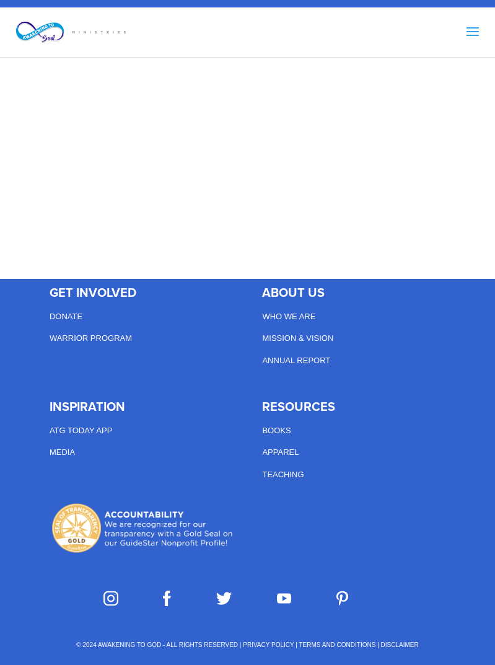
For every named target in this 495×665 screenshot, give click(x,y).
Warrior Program (91, 338)
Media (62, 452)
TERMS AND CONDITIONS (337, 644)
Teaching (283, 474)
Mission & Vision (297, 338)
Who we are (288, 316)
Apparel (280, 452)
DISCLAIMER (400, 644)
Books (276, 430)
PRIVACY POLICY (268, 644)
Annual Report (296, 360)
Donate (66, 316)
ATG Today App (81, 430)
